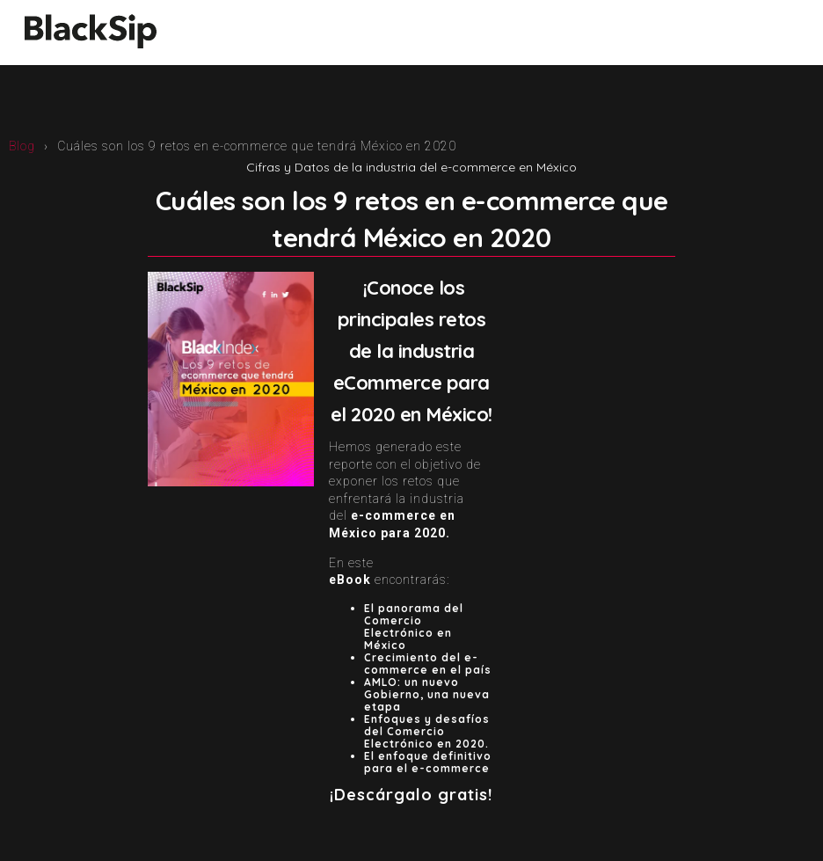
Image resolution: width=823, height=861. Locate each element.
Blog (22, 146)
